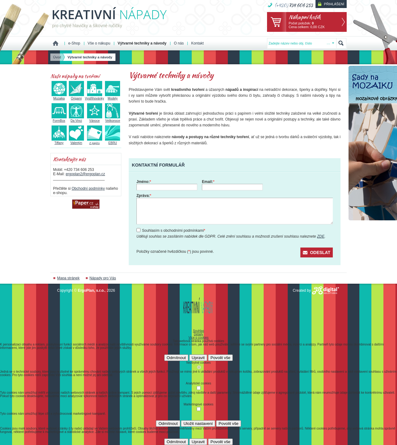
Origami (76, 96)
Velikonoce (112, 119)
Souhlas (198, 331)
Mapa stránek (68, 278)
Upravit (198, 357)
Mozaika (59, 96)
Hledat (341, 43)
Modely (112, 96)
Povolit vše (220, 357)
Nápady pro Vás (103, 278)
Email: (208, 182)
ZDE (320, 236)
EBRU (112, 141)
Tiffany (59, 141)
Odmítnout (176, 357)
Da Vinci (76, 119)
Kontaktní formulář (158, 165)
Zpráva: (143, 195)
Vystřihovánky (94, 96)
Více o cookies (198, 337)
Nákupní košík (305, 17)
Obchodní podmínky (88, 188)
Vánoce (94, 119)
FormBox (59, 119)
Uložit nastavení (198, 423)
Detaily (198, 334)
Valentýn (76, 141)
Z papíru (94, 141)
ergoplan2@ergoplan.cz (85, 174)
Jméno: (143, 182)
